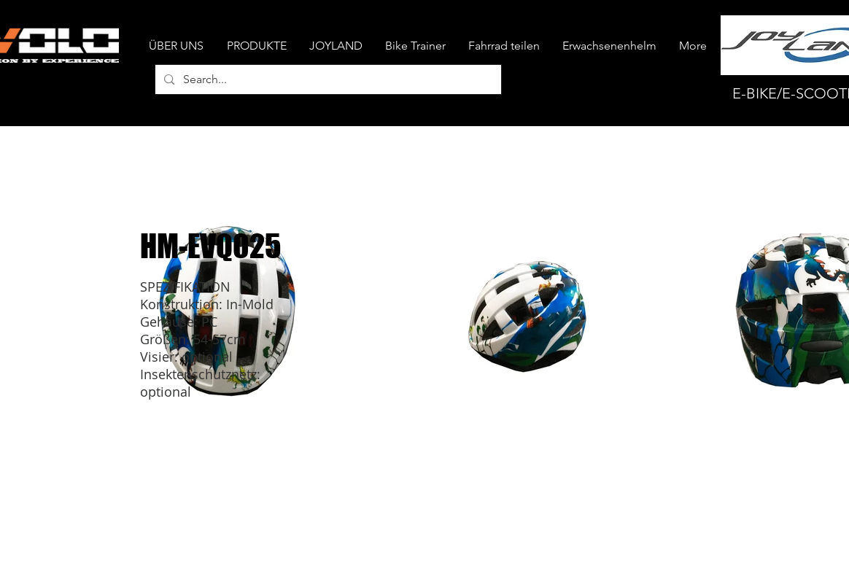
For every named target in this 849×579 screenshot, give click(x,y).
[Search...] (326, 79)
